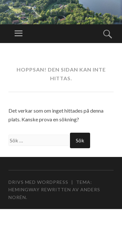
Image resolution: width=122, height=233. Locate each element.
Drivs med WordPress (38, 182)
